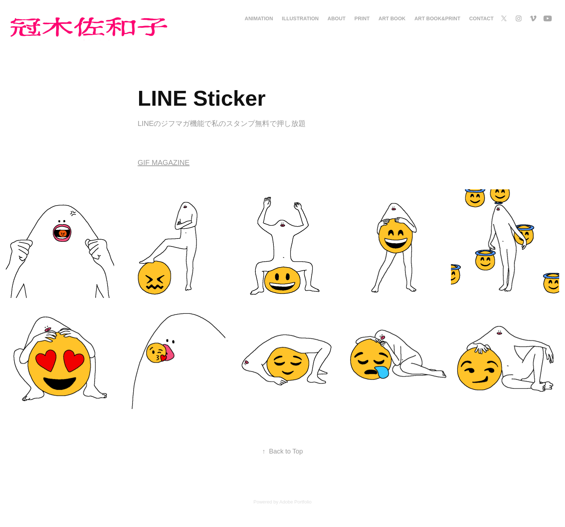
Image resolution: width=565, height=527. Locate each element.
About (336, 18)
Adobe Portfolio (295, 502)
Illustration (300, 18)
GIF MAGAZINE (163, 162)
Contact (481, 18)
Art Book (392, 18)
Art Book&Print (437, 18)
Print (362, 18)
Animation (259, 18)
